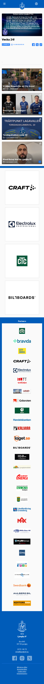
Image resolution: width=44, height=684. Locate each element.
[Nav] (4, 3)
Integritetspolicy (22, 673)
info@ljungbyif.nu (22, 652)
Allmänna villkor (22, 667)
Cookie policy (22, 671)
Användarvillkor (22, 669)
